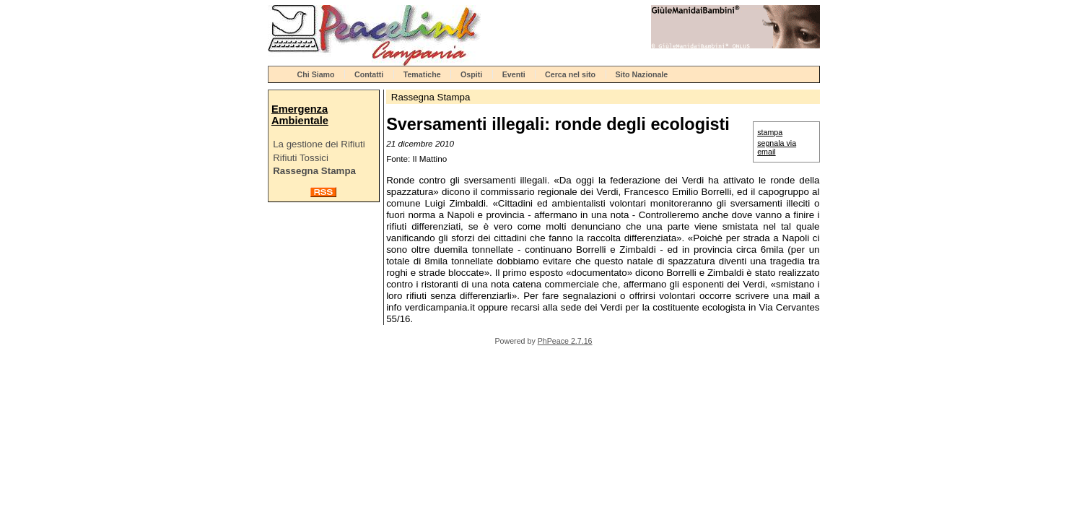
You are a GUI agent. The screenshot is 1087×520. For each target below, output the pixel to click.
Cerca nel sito (570, 74)
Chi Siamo (316, 74)
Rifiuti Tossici (300, 157)
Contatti (368, 74)
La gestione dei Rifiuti (318, 144)
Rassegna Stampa (314, 170)
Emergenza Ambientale (299, 114)
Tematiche (422, 74)
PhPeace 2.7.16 (565, 341)
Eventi (513, 74)
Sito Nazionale (641, 74)
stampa (769, 132)
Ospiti (471, 74)
